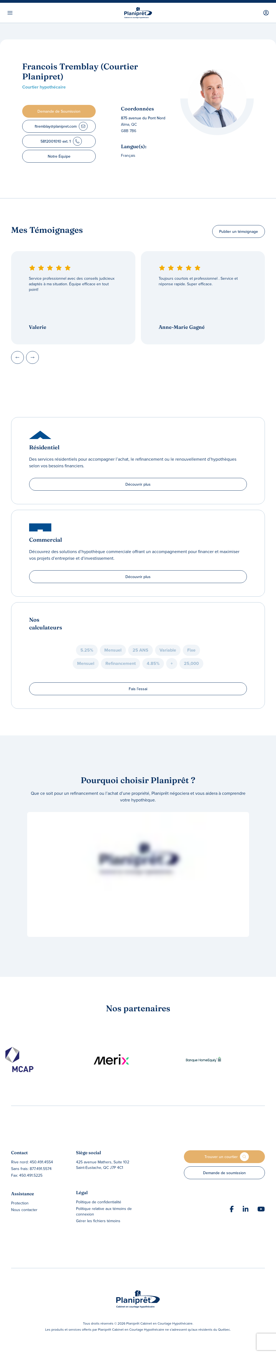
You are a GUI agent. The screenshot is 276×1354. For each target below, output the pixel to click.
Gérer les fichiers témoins (98, 1221)
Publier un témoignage (238, 231)
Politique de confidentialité (98, 1202)
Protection (20, 1203)
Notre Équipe (59, 156)
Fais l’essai (138, 689)
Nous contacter (24, 1209)
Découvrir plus (138, 484)
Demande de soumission (224, 1173)
